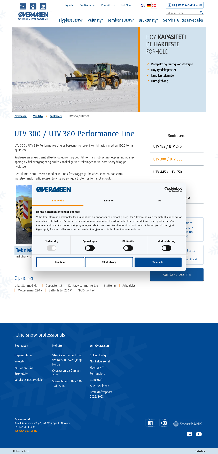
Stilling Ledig (98, 355)
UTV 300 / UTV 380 (168, 159)
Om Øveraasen (88, 5)
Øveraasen (20, 116)
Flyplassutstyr (71, 20)
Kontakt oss (108, 5)
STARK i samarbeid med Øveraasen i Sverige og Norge (67, 359)
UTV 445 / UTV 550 (167, 172)
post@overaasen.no (25, 430)
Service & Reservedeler (183, 20)
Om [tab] (160, 200)
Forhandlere (97, 373)
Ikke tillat (59, 262)
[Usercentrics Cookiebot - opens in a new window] (167, 189)
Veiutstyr (95, 20)
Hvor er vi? (97, 367)
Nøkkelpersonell (100, 361)
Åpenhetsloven (99, 386)
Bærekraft (96, 379)
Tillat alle (158, 262)
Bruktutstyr (148, 20)
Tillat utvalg (109, 262)
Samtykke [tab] (58, 200)
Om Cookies (200, 451)
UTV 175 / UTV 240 (167, 146)
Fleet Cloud (126, 5)
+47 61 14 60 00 (27, 427)
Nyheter (69, 5)
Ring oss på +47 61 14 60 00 (187, 5)
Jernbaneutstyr (121, 20)
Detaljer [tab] (109, 200)
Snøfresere (56, 116)
